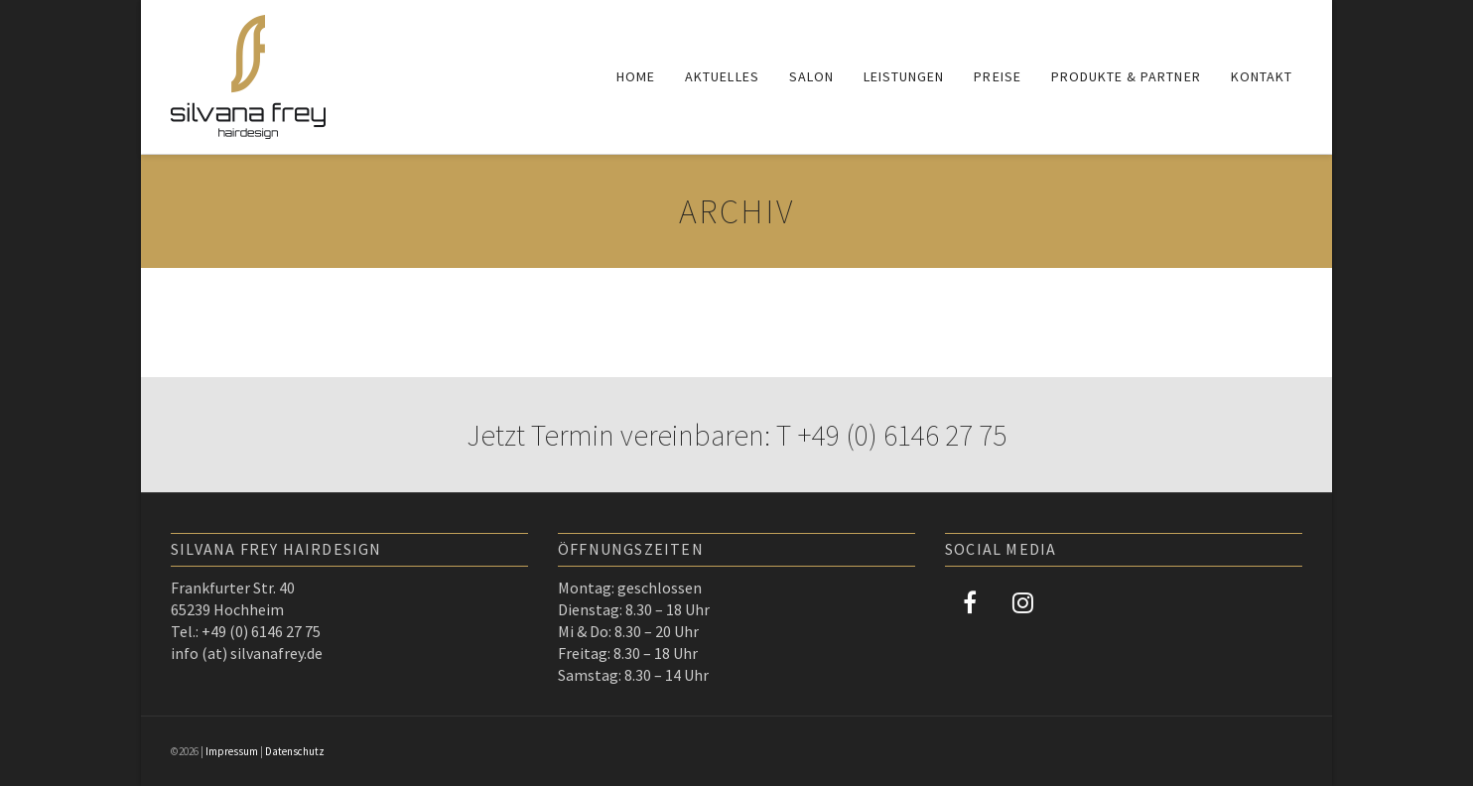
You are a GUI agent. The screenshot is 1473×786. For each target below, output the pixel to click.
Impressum (231, 751)
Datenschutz (295, 751)
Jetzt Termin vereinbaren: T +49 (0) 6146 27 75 (736, 435)
